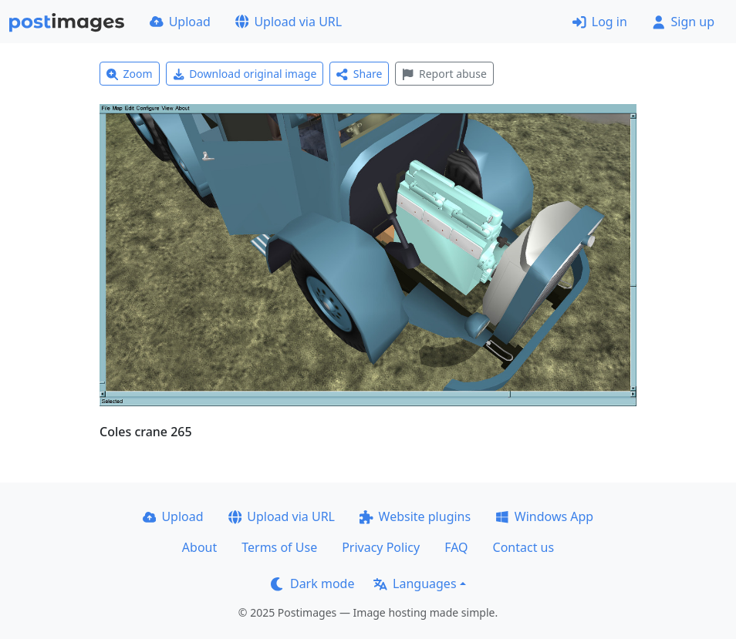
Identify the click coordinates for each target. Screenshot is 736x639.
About (199, 547)
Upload (180, 21)
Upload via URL (288, 21)
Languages (414, 583)
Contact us (524, 547)
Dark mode (312, 583)
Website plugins (415, 516)
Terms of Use (279, 547)
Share (359, 73)
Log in (599, 21)
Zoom (129, 73)
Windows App (544, 516)
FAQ (456, 547)
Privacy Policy (381, 547)
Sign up (683, 21)
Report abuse (444, 73)
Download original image (245, 73)
